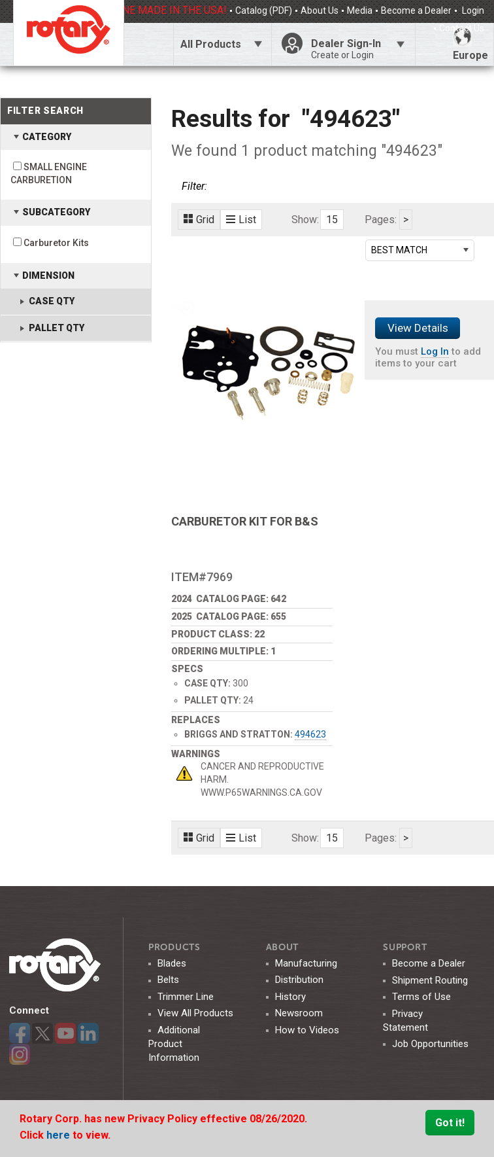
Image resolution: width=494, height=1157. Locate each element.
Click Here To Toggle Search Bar (148, 44)
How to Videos (307, 1030)
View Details (417, 327)
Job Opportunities (430, 1044)
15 (332, 219)
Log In (435, 351)
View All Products (195, 1013)
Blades (171, 963)
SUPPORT (405, 947)
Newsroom (299, 1013)
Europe (470, 44)
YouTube (65, 1033)
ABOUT (282, 947)
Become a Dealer (416, 10)
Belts (168, 980)
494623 (310, 734)
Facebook (19, 1033)
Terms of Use (421, 997)
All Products (210, 44)
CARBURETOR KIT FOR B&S (244, 521)
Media (359, 10)
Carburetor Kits (56, 243)
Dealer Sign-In (358, 49)
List (241, 219)
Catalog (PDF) (263, 10)
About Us (319, 10)
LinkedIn (88, 1033)
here (59, 1135)
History (290, 997)
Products (174, 947)
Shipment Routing (430, 980)
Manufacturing (306, 963)
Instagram (19, 1054)
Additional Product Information (174, 1043)
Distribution (299, 980)
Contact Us (461, 28)
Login (472, 10)
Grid (199, 219)
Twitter (42, 1033)
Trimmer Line (185, 997)
